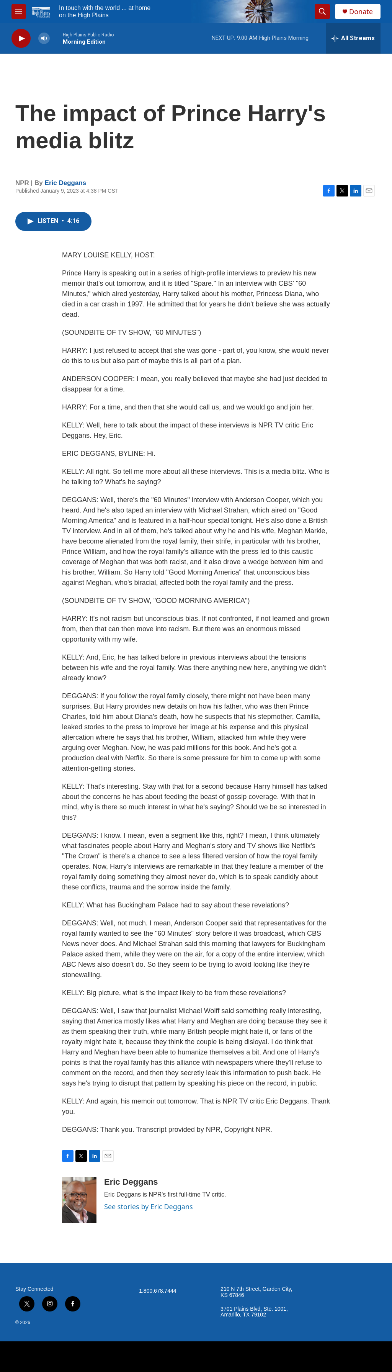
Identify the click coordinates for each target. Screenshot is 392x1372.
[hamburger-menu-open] (18, 11)
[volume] (44, 38)
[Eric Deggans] (79, 1200)
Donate (361, 12)
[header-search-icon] (322, 11)
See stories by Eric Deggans (148, 1206)
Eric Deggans (66, 183)
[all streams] (353, 38)
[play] (21, 38)
